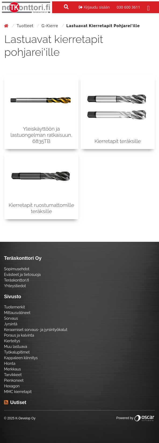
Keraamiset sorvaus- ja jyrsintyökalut (35, 329)
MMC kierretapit (18, 392)
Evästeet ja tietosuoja (22, 274)
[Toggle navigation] (148, 7)
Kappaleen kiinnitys (21, 358)
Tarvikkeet (13, 375)
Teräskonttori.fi (16, 280)
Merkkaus (12, 369)
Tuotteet (26, 26)
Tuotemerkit (14, 307)
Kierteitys (12, 341)
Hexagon (12, 386)
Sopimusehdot (16, 269)
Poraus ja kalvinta (19, 335)
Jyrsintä (10, 324)
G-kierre (51, 26)
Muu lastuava (15, 346)
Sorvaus (11, 318)
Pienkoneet (14, 380)
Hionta (9, 363)
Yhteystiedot (15, 286)
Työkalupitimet (17, 352)
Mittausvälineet (17, 313)
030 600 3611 (128, 7)
